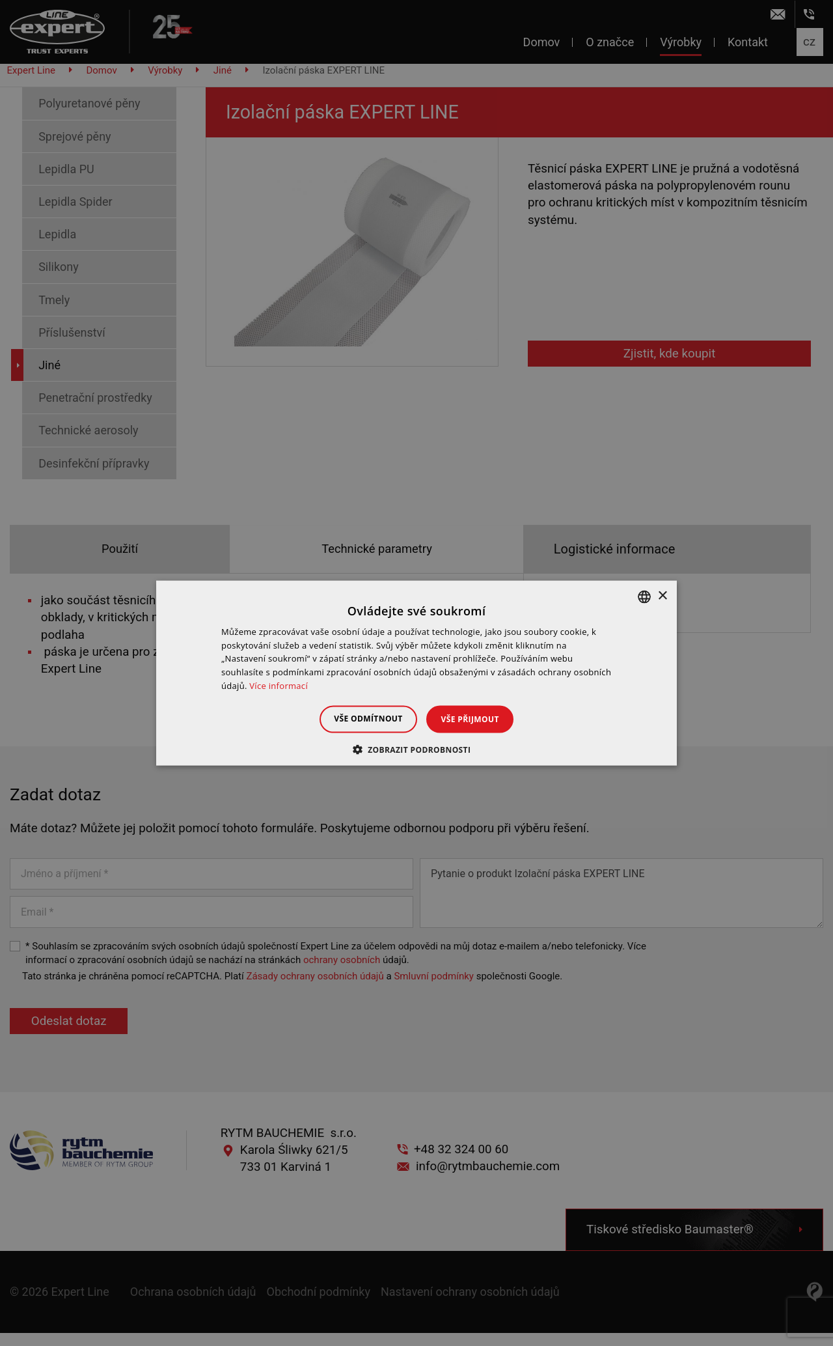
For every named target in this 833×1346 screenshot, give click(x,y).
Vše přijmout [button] (476, 718)
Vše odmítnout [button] (362, 717)
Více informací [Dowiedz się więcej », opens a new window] (278, 686)
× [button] (662, 596)
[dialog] (416, 673)
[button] (416, 749)
